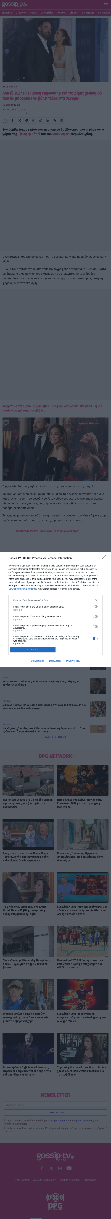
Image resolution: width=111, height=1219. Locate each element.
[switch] (95, 606)
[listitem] (55, 600)
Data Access (55, 661)
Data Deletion (37, 661)
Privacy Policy (73, 661)
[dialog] (55, 609)
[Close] (105, 558)
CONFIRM (33, 650)
